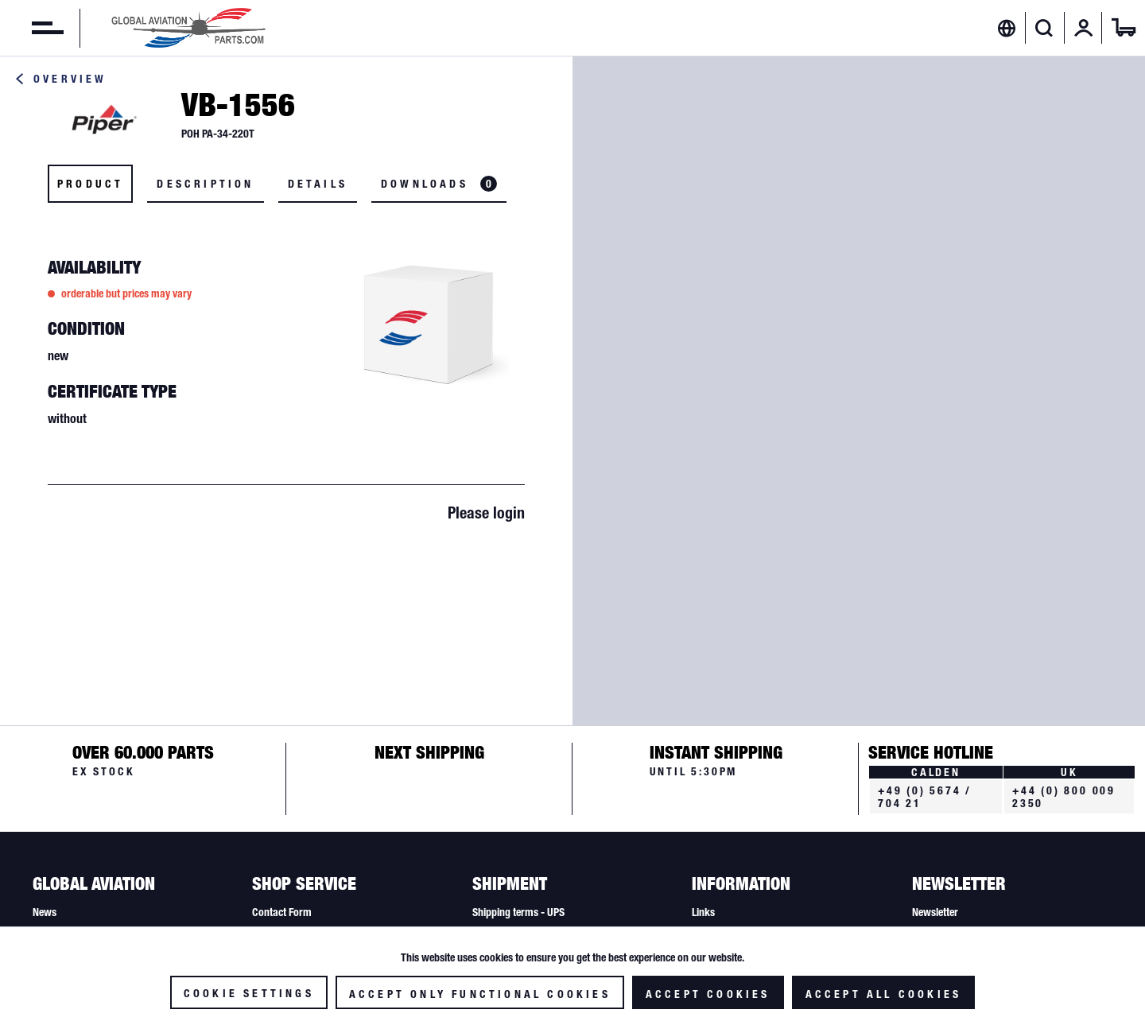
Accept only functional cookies (480, 994)
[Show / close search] (1044, 28)
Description (205, 183)
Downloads (439, 184)
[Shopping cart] (1123, 28)
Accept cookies (708, 994)
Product (90, 183)
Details (317, 183)
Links (703, 912)
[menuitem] (32, 28)
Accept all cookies (883, 994)
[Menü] (32, 27)
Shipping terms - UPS (518, 912)
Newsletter (935, 912)
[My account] (1084, 28)
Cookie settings (249, 993)
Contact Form (282, 912)
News (44, 912)
